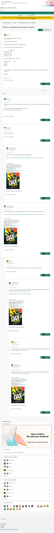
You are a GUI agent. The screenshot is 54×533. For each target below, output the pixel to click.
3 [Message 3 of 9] (9, 271)
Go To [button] (49, 12)
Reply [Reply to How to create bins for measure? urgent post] (48, 83)
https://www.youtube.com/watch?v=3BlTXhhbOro (13, 109)
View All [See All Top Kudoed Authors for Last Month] (5, 498)
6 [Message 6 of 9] (14, 408)
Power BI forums (7, 22)
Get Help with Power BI (24, 22)
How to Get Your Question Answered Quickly (12, 452)
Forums (14, 22)
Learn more (3, 4)
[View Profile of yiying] (8, 34)
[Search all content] (40, 15)
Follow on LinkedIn (9, 163)
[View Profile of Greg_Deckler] (11, 147)
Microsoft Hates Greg (17, 170)
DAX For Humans (14, 171)
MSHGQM (14, 168)
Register (37, 12)
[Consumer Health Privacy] (14, 529)
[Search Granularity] (22, 15)
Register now (34, 18)
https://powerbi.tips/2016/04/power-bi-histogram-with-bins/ (20, 293)
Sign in (42, 12)
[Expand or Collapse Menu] (1, 10)
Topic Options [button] (46, 29)
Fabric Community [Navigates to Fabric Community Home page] (12, 7)
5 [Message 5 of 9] (14, 353)
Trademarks (2, 527)
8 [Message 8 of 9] (9, 194)
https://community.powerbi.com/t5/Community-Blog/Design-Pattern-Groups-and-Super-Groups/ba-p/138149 (24, 214)
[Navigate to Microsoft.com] (4, 7)
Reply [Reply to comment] (48, 119)
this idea (20, 166)
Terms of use (3, 525)
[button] (40, 30)
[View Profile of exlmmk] (8, 98)
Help (45, 12)
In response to (10, 150)
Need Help (9, 77)
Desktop (33, 22)
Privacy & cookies (3, 523)
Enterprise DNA (16, 167)
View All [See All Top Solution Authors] (5, 475)
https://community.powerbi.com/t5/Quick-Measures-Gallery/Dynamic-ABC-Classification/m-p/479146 (24, 157)
